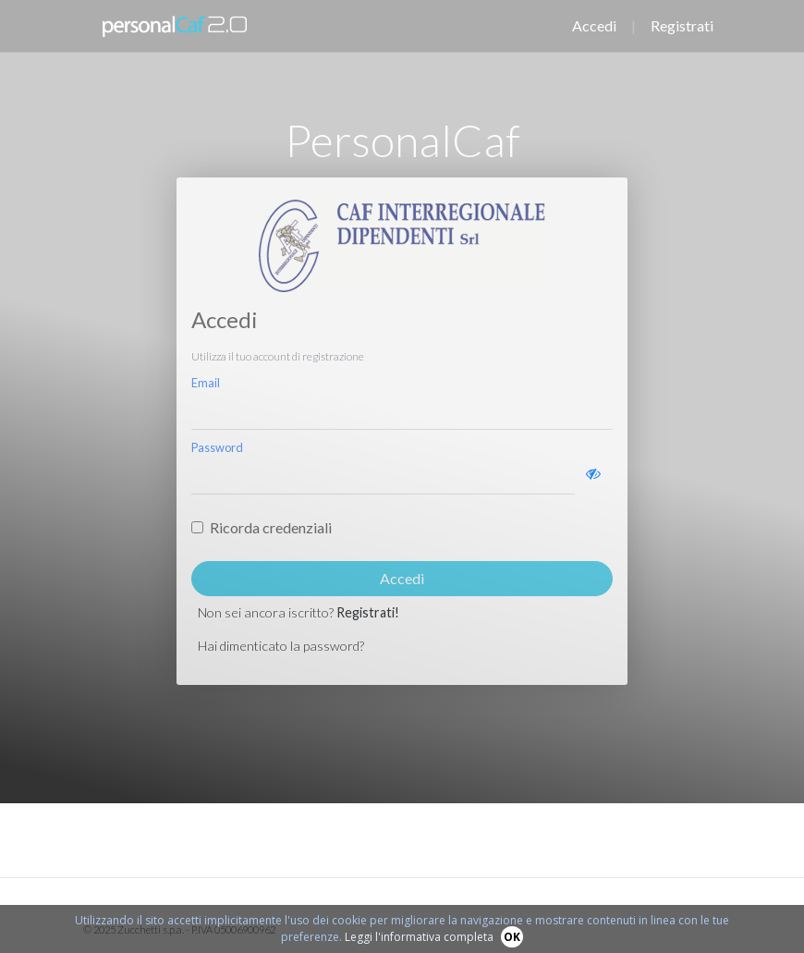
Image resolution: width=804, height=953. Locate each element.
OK (512, 937)
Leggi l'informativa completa (419, 937)
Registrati (682, 25)
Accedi (594, 25)
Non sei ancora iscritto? (298, 612)
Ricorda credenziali (271, 527)
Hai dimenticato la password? (281, 646)
